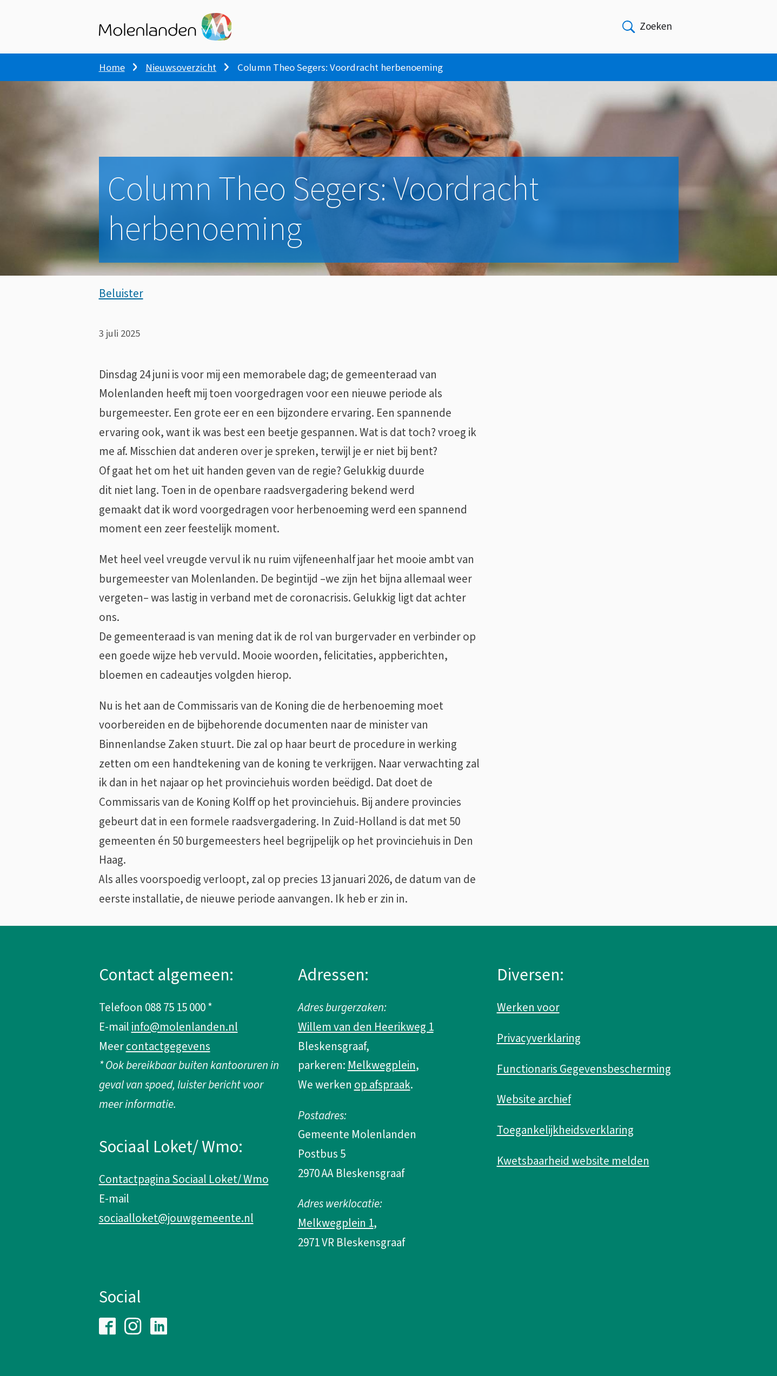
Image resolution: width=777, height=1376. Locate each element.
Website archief (534, 1099)
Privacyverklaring (539, 1038)
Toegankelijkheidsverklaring (565, 1130)
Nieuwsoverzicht (180, 68)
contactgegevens (168, 1046)
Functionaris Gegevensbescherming (584, 1069)
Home (112, 68)
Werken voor (528, 1007)
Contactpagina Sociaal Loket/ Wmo (184, 1179)
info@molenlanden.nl (184, 1027)
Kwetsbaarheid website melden (573, 1161)
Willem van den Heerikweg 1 (366, 1027)
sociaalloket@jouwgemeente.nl (176, 1218)
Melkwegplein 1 (336, 1223)
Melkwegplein (382, 1065)
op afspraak (382, 1085)
